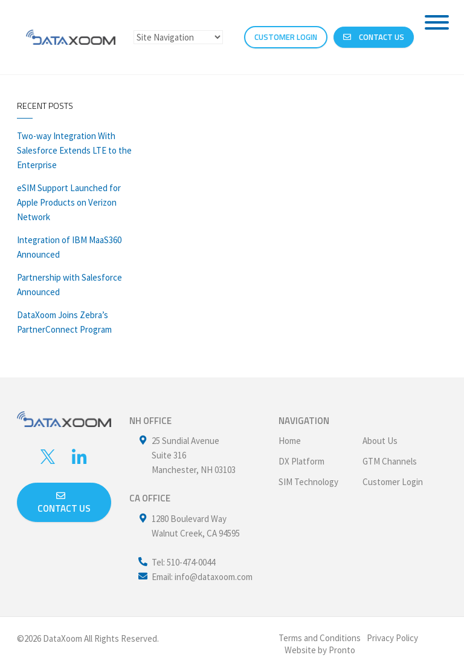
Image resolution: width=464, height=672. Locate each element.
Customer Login (392, 482)
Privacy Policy (392, 638)
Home (290, 440)
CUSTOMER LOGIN (285, 37)
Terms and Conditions (320, 638)
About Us (380, 440)
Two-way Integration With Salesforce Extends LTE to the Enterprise (74, 150)
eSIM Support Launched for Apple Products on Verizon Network (69, 202)
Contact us (64, 503)
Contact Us (373, 37)
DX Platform (301, 461)
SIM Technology (308, 482)
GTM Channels (389, 461)
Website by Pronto (320, 650)
